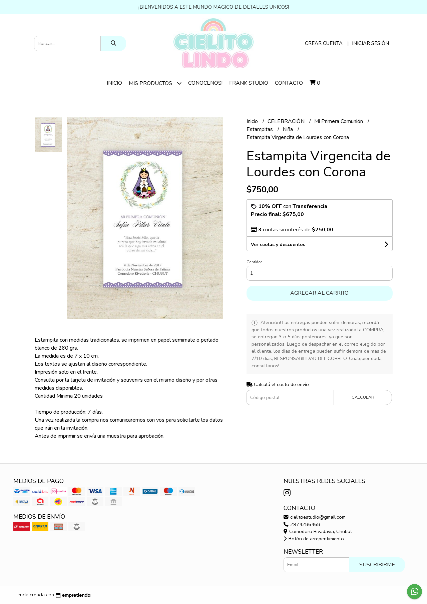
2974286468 (302, 524)
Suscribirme (377, 564)
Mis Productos (155, 83)
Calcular (363, 397)
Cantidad (255, 262)
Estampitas (260, 129)
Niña (288, 129)
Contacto (289, 83)
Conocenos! (205, 83)
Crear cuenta (324, 43)
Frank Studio (248, 83)
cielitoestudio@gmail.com (315, 517)
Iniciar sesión (370, 43)
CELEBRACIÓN (287, 121)
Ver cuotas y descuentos (278, 244)
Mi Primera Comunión (339, 121)
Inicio (114, 83)
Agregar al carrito (319, 293)
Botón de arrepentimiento (314, 538)
